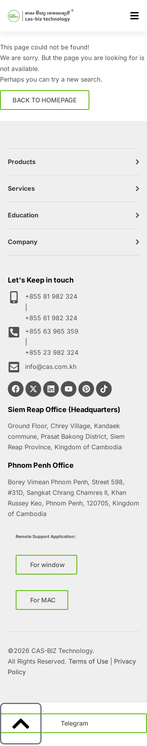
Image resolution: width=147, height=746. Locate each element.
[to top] (21, 723)
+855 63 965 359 (54, 331)
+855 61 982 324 (51, 318)
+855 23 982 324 (51, 352)
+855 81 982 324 (54, 296)
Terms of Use (88, 661)
